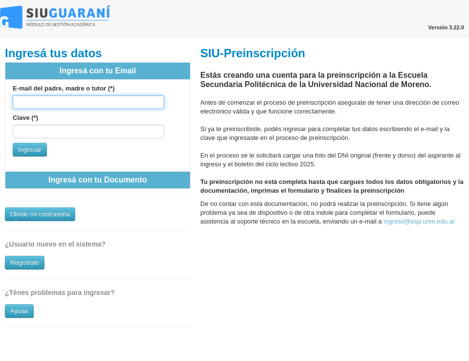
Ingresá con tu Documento (97, 180)
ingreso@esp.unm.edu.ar (419, 221)
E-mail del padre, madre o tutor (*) (64, 88)
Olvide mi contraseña (40, 214)
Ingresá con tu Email (98, 71)
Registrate (24, 262)
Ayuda (19, 311)
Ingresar (30, 149)
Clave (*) (25, 117)
